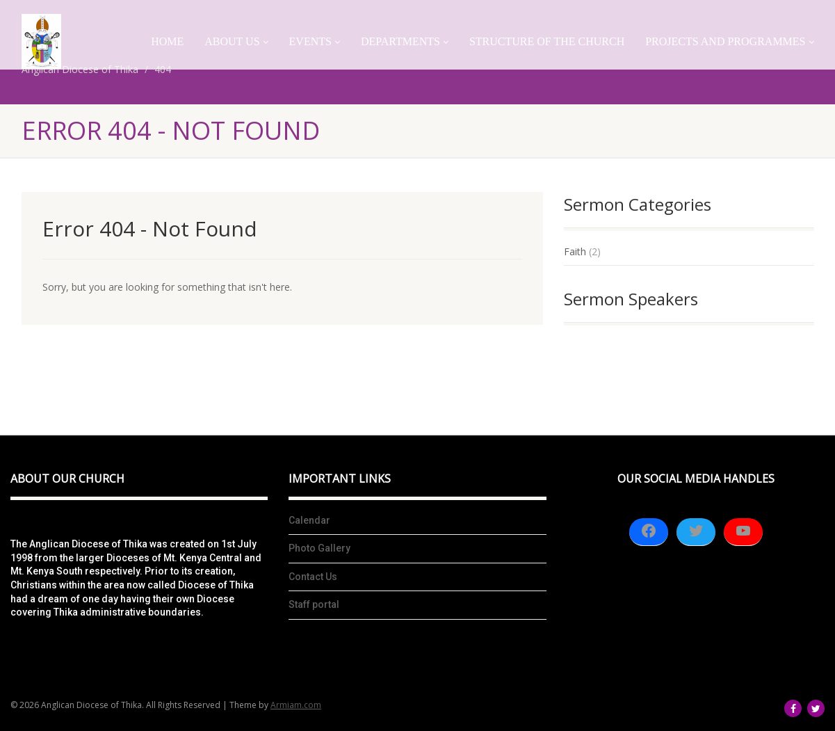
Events (314, 41)
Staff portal (314, 604)
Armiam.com (295, 705)
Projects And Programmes (729, 41)
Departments (404, 41)
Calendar (309, 520)
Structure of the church (546, 41)
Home (167, 41)
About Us (236, 41)
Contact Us (313, 576)
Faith (575, 251)
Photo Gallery (319, 548)
